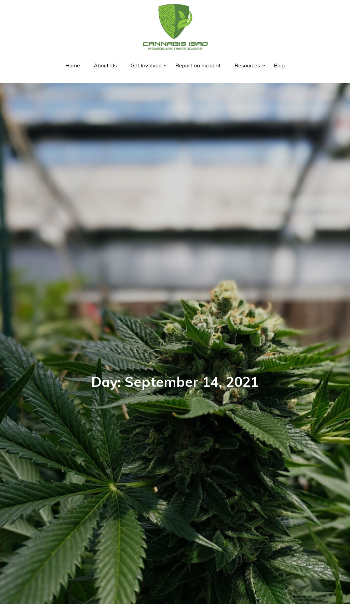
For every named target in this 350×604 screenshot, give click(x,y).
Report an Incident (198, 65)
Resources (247, 65)
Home (72, 65)
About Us (105, 65)
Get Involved (146, 65)
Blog (279, 65)
